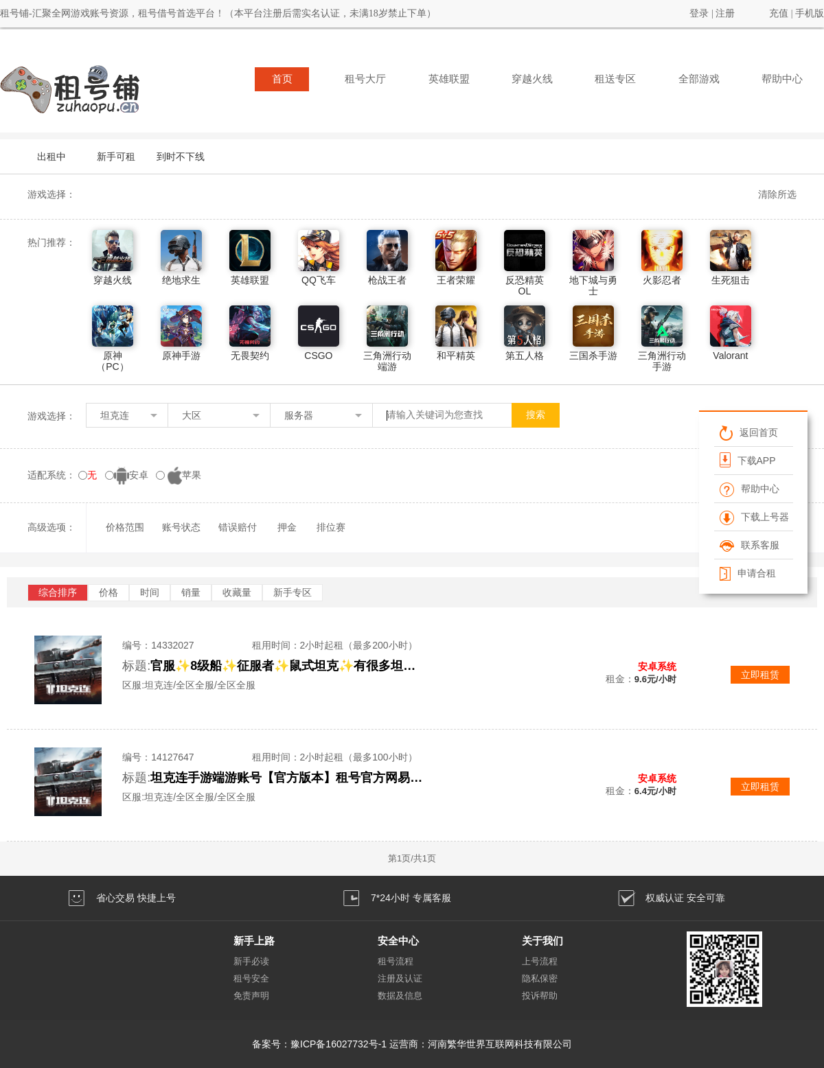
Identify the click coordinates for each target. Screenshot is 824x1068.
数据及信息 (400, 995)
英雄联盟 (449, 78)
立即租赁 (760, 674)
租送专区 (615, 78)
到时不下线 (181, 156)
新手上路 (254, 941)
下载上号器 (754, 517)
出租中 (51, 156)
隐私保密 (540, 978)
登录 (699, 13)
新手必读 (251, 961)
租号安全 (251, 978)
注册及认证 (400, 978)
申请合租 (748, 573)
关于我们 (542, 941)
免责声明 (251, 995)
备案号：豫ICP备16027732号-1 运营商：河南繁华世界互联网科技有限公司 (412, 1043)
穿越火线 (532, 78)
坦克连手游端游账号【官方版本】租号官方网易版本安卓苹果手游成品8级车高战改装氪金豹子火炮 (287, 778)
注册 (725, 13)
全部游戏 (699, 78)
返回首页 (749, 432)
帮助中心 (782, 78)
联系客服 (749, 545)
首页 (282, 78)
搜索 (535, 415)
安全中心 (398, 941)
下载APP (748, 460)
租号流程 (395, 961)
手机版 (809, 13)
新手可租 (116, 156)
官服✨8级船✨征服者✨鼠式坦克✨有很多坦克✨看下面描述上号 (287, 666)
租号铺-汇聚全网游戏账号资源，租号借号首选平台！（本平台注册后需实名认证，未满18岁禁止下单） (218, 13)
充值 (778, 13)
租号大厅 (365, 78)
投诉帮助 (540, 995)
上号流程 (540, 961)
